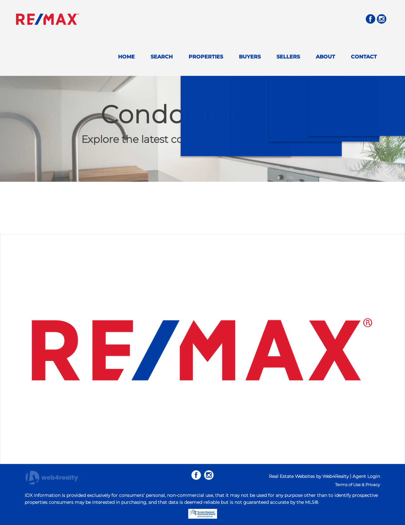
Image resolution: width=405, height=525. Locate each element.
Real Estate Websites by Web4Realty (309, 476)
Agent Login (366, 476)
